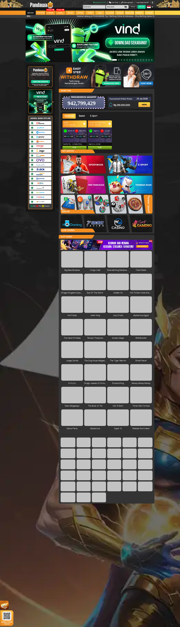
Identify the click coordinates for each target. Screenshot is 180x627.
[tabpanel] (107, 134)
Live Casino (110, 13)
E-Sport (50, 13)
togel (100, 13)
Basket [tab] (82, 116)
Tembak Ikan (129, 13)
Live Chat (113, 2)
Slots (60, 13)
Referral (139, 13)
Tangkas (119, 13)
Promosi (149, 13)
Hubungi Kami (127, 2)
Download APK (99, 2)
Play (74, 148)
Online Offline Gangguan (40, 206)
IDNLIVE (70, 13)
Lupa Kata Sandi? (142, 2)
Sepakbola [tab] (69, 116)
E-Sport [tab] (93, 116)
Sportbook (40, 13)
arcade (80, 13)
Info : (29, 16)
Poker (90, 13)
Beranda (31, 13)
